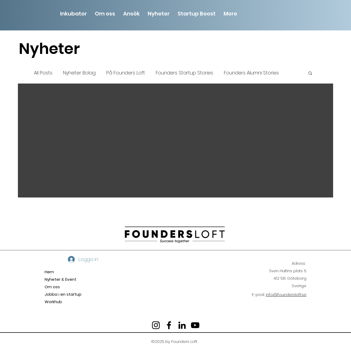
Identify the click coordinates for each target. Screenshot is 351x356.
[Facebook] (169, 325)
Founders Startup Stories (184, 72)
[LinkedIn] (182, 325)
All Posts (43, 72)
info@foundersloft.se (286, 294)
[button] (105, 13)
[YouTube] (195, 325)
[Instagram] (156, 325)
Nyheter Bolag (79, 72)
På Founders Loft (125, 72)
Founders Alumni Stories (251, 72)
